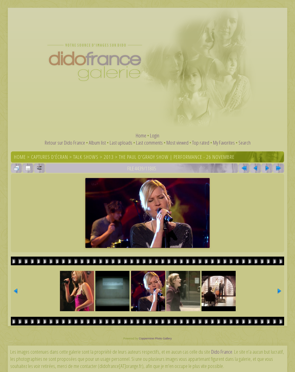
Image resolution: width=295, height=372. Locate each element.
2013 (109, 156)
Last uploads (121, 142)
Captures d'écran (49, 156)
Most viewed (177, 142)
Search (244, 142)
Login (154, 135)
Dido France (221, 351)
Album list (97, 142)
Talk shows (85, 156)
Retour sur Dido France (65, 142)
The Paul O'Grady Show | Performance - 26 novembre (176, 156)
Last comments (149, 142)
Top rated (200, 142)
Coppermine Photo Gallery (155, 338)
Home (141, 135)
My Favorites (224, 142)
